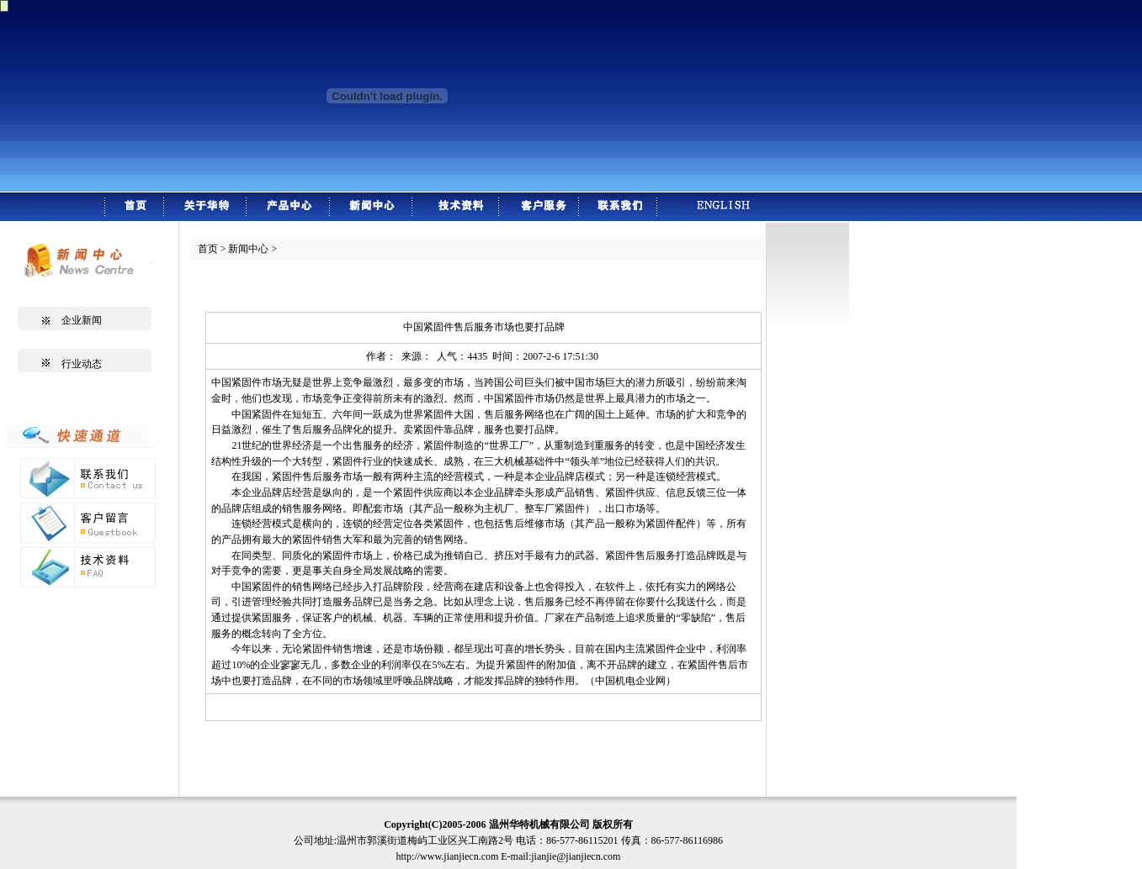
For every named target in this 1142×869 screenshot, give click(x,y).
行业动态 (81, 364)
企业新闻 (81, 320)
